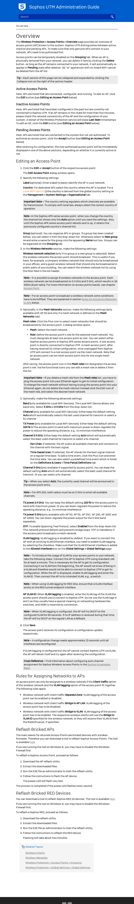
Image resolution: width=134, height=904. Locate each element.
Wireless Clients (35, 853)
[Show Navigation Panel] (113, 6)
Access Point (31, 288)
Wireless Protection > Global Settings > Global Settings (57, 867)
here (32, 742)
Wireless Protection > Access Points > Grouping (53, 862)
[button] (112, 16)
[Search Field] (67, 16)
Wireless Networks (36, 858)
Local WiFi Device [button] (35, 191)
